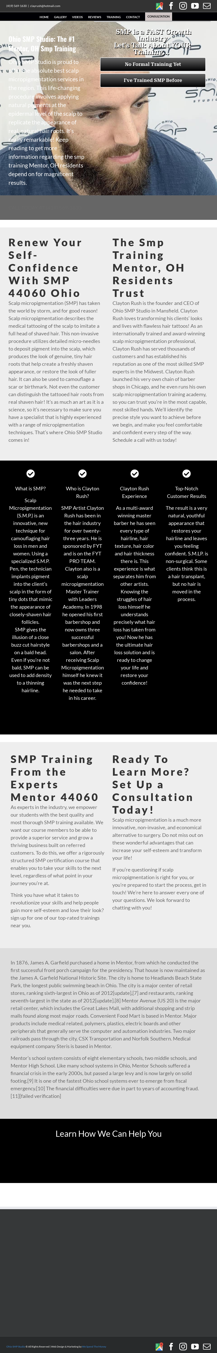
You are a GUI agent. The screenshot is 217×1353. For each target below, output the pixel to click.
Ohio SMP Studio (15, 1346)
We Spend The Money (94, 1346)
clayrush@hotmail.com (45, 6)
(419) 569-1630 (16, 6)
